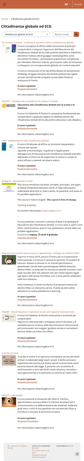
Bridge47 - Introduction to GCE (17, 181)
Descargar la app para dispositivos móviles (39, 456)
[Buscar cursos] (63, 34)
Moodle (70, 446)
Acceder (78, 4)
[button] (67, 4)
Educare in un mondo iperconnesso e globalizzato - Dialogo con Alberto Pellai (40, 253)
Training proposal (26, 205)
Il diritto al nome (10, 353)
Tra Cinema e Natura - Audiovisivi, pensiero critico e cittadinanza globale (38, 42)
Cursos (4, 18)
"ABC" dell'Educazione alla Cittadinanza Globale (25, 140)
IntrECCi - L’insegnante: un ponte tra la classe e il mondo (30, 101)
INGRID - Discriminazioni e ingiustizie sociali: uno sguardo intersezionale (38, 311)
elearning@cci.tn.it (51, 210)
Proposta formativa (27, 89)
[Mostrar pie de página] (77, 454)
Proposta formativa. (27, 382)
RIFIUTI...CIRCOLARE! (12, 395)
